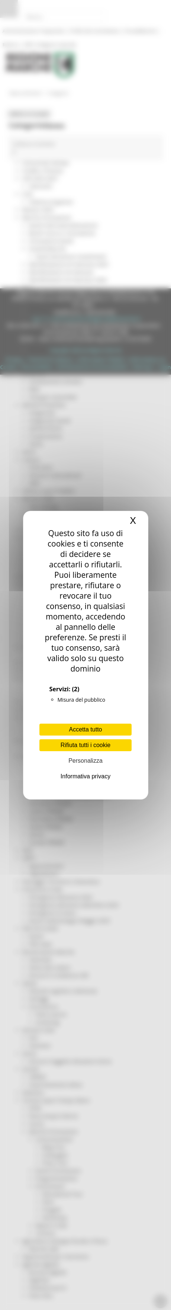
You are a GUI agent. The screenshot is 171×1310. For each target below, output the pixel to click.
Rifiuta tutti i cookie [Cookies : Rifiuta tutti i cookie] (85, 745)
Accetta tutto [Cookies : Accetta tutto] (85, 729)
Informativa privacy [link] (85, 776)
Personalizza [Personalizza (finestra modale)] (85, 761)
